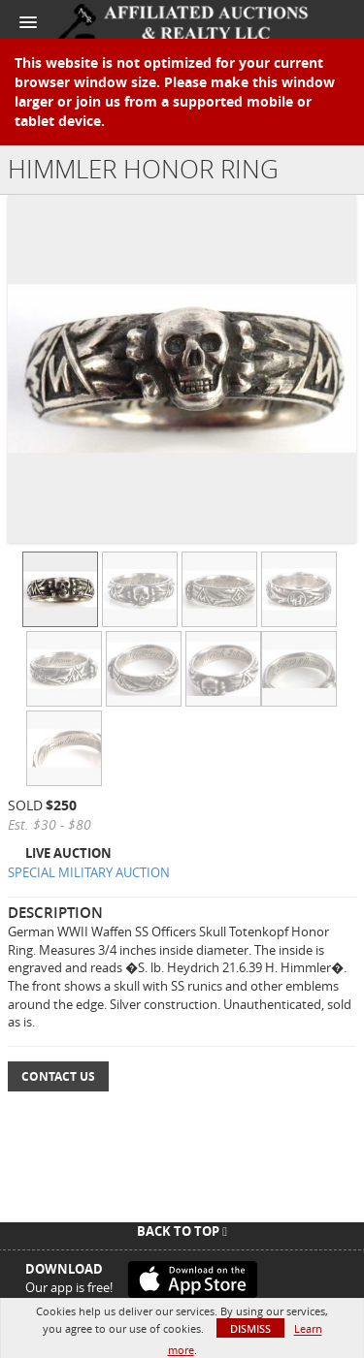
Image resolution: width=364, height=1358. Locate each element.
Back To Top (182, 1231)
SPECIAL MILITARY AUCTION (89, 872)
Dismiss (250, 1328)
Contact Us (58, 1076)
